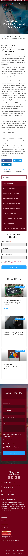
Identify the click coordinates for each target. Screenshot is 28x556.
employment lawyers (6, 115)
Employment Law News (11, 193)
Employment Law (8, 51)
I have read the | (13, 262)
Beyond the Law (9, 188)
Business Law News (10, 198)
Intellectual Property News (14, 228)
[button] (25, 4)
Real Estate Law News (11, 203)
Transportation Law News (13, 218)
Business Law (7, 49)
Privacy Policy (8, 262)
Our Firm (3, 520)
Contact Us (4, 517)
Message (6, 423)
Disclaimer (18, 261)
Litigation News (9, 223)
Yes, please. (8, 440)
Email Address (7, 254)
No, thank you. (9, 443)
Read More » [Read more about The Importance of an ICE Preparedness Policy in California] (7, 308)
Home (3, 36)
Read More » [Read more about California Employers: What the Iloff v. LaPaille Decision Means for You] (7, 340)
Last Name (5, 248)
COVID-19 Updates (18, 49)
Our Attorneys (5, 527)
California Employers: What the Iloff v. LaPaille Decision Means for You (13, 335)
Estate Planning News (11, 208)
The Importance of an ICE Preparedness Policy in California (13, 303)
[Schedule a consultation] (19, 4)
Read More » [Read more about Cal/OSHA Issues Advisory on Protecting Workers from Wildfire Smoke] (7, 372)
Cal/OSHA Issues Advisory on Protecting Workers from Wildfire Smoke (13, 367)
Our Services (4, 524)
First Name (6, 241)
